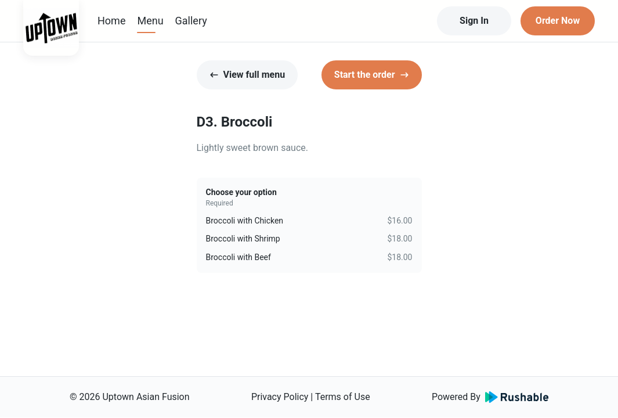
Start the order (371, 74)
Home (111, 21)
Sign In (474, 20)
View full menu (247, 74)
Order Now (558, 20)
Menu (150, 21)
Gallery (191, 21)
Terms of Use (342, 396)
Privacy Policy (280, 396)
